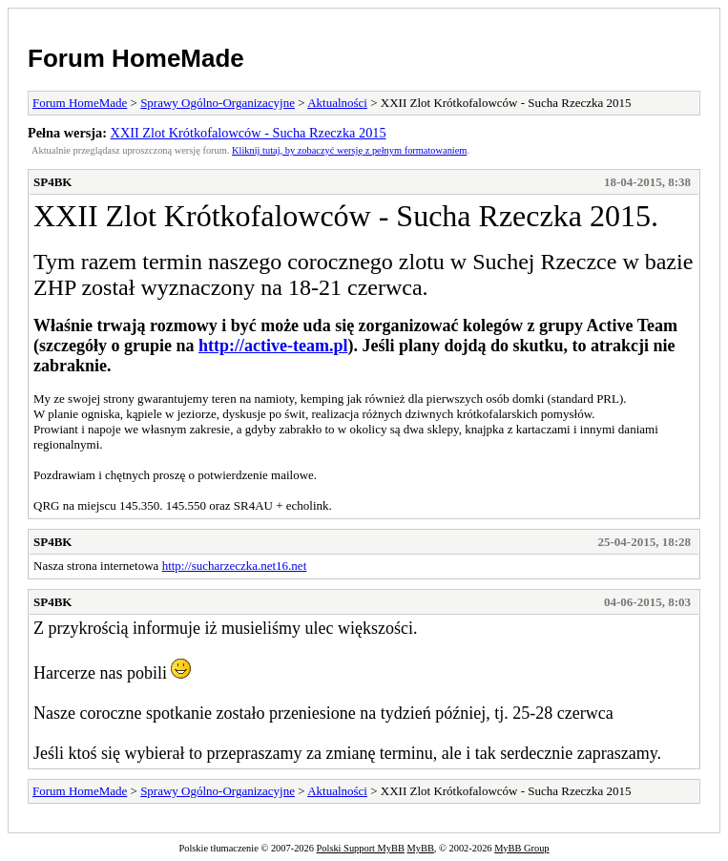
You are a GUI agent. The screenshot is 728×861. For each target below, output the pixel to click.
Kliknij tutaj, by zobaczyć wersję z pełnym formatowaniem (349, 150)
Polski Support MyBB (361, 848)
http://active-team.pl (272, 345)
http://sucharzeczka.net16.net (234, 565)
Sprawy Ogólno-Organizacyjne (217, 102)
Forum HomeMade (136, 58)
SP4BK (52, 182)
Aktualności (337, 102)
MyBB (420, 848)
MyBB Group (521, 848)
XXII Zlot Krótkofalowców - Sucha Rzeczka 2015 (248, 132)
